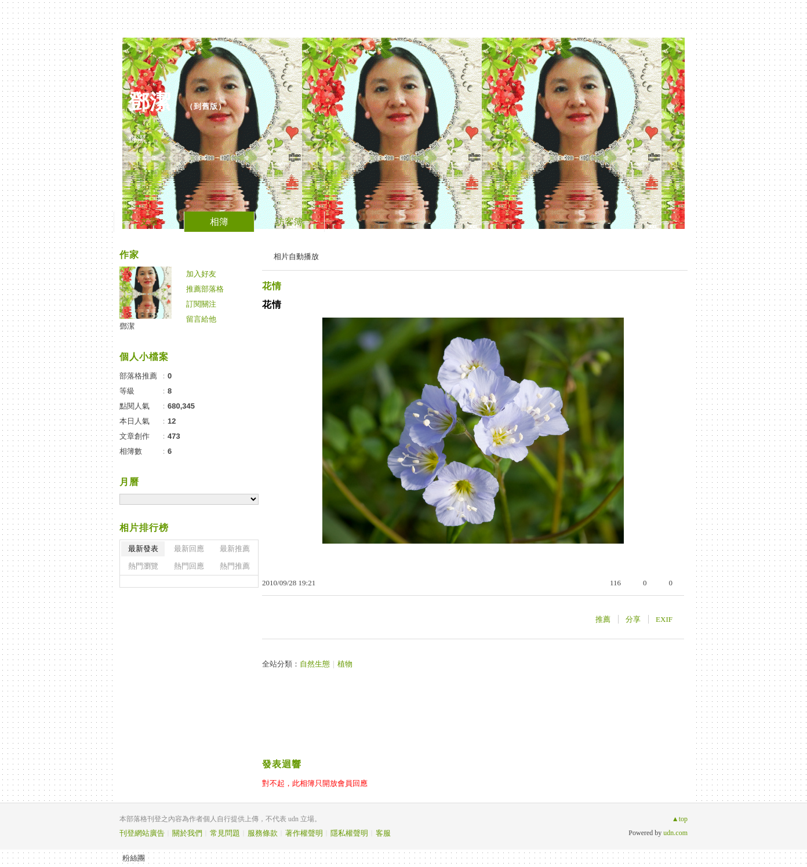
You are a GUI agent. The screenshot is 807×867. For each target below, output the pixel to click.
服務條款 (263, 833)
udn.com (675, 833)
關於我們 (187, 833)
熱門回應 (189, 566)
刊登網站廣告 (142, 833)
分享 (633, 619)
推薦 (602, 619)
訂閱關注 (201, 304)
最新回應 (189, 548)
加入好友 (201, 273)
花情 (272, 286)
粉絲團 (133, 858)
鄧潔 (152, 102)
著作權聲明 (304, 833)
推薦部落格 (205, 289)
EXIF (664, 619)
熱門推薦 (235, 566)
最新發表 (143, 548)
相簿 (219, 222)
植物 (344, 664)
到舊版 (206, 106)
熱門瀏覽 (143, 566)
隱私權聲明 (349, 833)
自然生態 (315, 664)
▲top (680, 819)
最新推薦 (235, 548)
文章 (149, 222)
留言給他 (201, 319)
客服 (383, 833)
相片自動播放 (296, 256)
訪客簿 (289, 222)
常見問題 (225, 833)
